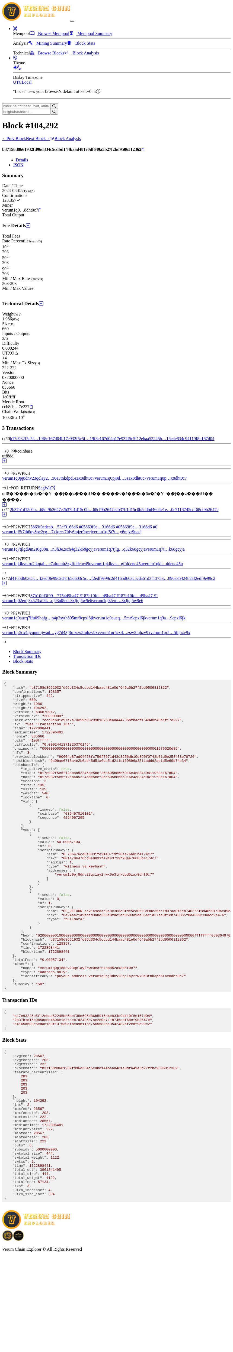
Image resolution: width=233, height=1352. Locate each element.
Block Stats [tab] (23, 661)
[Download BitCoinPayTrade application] (7, 1334)
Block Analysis (65, 138)
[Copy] (142, 149)
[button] (15, 28)
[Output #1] (11, 488)
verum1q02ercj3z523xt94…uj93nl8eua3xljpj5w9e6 (47, 600)
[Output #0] (11, 473)
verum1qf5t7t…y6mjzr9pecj (117, 531)
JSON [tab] (18, 164)
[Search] (54, 106)
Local (26, 82)
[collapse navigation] (72, 21)
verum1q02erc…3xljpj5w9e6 (117, 600)
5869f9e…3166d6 (101, 527)
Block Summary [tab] (27, 651)
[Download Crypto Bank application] (18, 1334)
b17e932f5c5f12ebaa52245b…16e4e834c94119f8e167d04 (163, 438)
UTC (17, 82)
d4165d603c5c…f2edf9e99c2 (35, 578)
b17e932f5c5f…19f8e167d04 (35, 438)
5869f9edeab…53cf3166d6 (56, 527)
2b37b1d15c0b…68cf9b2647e (36, 509)
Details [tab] (22, 160)
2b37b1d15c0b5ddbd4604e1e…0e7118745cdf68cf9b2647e (167, 509)
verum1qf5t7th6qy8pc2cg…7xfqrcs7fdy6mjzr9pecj (47, 531)
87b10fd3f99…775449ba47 (57, 595)
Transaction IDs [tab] (27, 656)
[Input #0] (11, 451)
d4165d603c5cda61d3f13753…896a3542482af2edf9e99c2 (164, 578)
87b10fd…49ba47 (102, 595)
